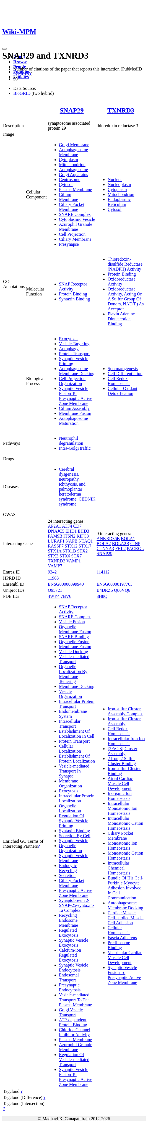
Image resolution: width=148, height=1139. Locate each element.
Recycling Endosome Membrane (68, 920)
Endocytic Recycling (68, 868)
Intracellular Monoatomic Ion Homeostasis (122, 808)
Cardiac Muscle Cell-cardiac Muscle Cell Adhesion (125, 917)
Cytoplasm (68, 159)
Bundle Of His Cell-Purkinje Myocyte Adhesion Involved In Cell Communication (125, 888)
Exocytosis (68, 338)
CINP (135, 543)
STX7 (76, 556)
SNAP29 (72, 110)
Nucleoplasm (119, 184)
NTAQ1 (86, 541)
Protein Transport (74, 353)
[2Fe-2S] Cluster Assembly (122, 751)
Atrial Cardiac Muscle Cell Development (120, 783)
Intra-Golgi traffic (75, 448)
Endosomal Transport (69, 977)
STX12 (71, 546)
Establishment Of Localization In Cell (76, 734)
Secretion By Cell (74, 835)
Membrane (68, 199)
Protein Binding (73, 294)
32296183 (22, 74)
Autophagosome (73, 169)
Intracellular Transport (70, 724)
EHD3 (83, 531)
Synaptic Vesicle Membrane (73, 858)
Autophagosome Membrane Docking (76, 371)
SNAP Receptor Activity (73, 286)
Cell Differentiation (125, 373)
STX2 (82, 551)
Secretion (67, 875)
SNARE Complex (75, 214)
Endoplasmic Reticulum (119, 202)
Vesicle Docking (73, 651)
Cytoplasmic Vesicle (77, 219)
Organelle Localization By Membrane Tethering (73, 674)
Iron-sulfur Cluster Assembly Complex (125, 711)
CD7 (77, 526)
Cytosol (66, 184)
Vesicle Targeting (74, 343)
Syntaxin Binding (74, 299)
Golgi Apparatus (73, 174)
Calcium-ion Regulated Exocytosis (70, 955)
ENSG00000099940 (66, 584)
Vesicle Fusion (72, 621)
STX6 (64, 556)
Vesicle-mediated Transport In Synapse (74, 771)
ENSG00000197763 (115, 584)
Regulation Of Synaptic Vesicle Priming (73, 820)
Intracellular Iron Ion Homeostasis (126, 741)
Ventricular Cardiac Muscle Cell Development (125, 957)
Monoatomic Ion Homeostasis (122, 845)
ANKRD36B (108, 538)
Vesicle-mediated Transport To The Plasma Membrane (75, 1000)
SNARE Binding (74, 636)
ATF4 (67, 526)
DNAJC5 (56, 531)
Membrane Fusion (75, 413)
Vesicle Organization (70, 694)
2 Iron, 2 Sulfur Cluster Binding (122, 761)
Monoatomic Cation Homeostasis (125, 855)
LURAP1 (56, 541)
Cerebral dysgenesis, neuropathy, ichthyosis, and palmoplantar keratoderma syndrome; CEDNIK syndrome (77, 486)
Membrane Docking (76, 686)
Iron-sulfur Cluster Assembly (124, 721)
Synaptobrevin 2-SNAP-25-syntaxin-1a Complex (76, 905)
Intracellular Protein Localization (76, 798)
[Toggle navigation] (4, 49)
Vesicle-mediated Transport (74, 659)
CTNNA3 (105, 548)
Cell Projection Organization (72, 381)
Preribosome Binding (119, 945)
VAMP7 (55, 566)
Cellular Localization (70, 748)
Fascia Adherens (122, 937)
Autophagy (69, 348)
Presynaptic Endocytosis (70, 987)
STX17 (85, 546)
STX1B (69, 551)
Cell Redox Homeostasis (119, 381)
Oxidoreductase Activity (121, 281)
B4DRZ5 (105, 590)
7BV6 (66, 596)
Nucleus (115, 179)
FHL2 (120, 548)
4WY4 (54, 596)
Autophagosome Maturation (73, 421)
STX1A (54, 551)
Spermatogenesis (122, 368)
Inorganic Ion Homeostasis (119, 796)
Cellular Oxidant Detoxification (122, 391)
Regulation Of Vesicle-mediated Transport (74, 1059)
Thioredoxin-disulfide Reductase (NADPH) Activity (125, 264)
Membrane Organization (70, 783)
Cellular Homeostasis (119, 930)
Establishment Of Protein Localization (77, 758)
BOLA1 (128, 538)
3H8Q (102, 596)
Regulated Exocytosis (68, 933)
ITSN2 (69, 536)
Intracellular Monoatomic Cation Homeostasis (125, 823)
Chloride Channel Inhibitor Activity (74, 1032)
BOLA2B (120, 543)
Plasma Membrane (75, 189)
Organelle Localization (70, 808)
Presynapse (69, 244)
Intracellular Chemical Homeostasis (119, 868)
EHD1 (71, 531)
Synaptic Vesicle (73, 840)
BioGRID (21, 93)
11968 (53, 578)
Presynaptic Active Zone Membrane (75, 893)
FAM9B (55, 536)
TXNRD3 (120, 110)
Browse (20, 61)
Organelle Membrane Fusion (75, 629)
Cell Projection (72, 234)
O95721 (55, 590)
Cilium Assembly (74, 408)
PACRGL (135, 548)
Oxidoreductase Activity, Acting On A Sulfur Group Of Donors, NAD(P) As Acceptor (126, 299)
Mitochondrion (72, 164)
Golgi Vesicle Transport (71, 1012)
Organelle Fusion (74, 641)
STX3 (53, 556)
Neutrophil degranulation (71, 441)
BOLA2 (104, 543)
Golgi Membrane (74, 144)
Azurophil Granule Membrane (75, 227)
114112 (103, 572)
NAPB (71, 541)
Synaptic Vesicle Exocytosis (73, 942)
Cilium (65, 194)
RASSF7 (56, 546)
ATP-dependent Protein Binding (73, 1022)
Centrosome (69, 179)
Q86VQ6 (122, 590)
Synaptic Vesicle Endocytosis (73, 967)
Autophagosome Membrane (73, 152)
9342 (52, 572)
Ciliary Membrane (75, 239)
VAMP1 (73, 561)
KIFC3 (83, 536)
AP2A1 (54, 526)
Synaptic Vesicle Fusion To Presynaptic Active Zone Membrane (75, 396)
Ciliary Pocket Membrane (71, 207)
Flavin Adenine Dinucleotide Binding (121, 318)
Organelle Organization (70, 848)
